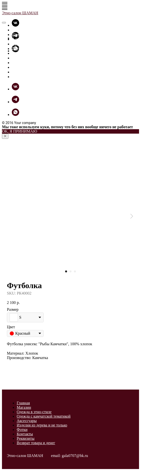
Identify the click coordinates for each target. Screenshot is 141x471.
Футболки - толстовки (32, 44)
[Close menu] (4, 22)
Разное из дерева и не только (39, 58)
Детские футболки (29, 48)
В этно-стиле (23, 39)
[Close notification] (5, 136)
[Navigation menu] (4, 3)
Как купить (22, 72)
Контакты (25, 434)
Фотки (17, 62)
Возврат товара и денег (36, 443)
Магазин (24, 407)
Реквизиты (25, 438)
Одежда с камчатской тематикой (43, 416)
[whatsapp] (15, 114)
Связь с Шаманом (28, 76)
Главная (19, 30)
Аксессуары (27, 421)
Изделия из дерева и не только (42, 425)
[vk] (15, 25)
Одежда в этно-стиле (34, 412)
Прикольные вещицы (31, 53)
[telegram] (15, 102)
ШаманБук (21, 67)
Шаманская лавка (28, 34)
